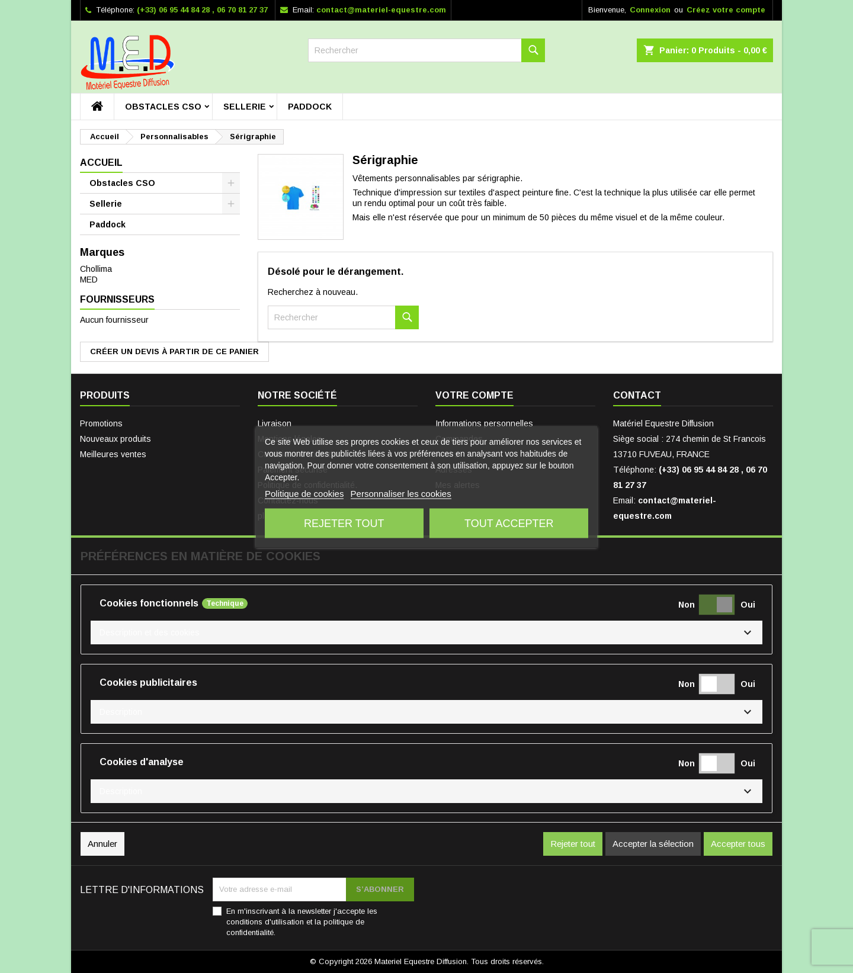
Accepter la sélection (653, 844)
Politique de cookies (304, 493)
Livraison (274, 423)
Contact (637, 395)
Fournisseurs (117, 299)
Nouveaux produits (115, 439)
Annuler (102, 844)
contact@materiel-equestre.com (381, 9)
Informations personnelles (484, 423)
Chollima (96, 269)
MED (89, 279)
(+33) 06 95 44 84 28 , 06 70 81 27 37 (202, 9)
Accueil (101, 163)
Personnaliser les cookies (401, 493)
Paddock (310, 106)
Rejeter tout (344, 523)
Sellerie (244, 106)
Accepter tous (738, 844)
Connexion (650, 9)
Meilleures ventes (113, 454)
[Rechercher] (426, 50)
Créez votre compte (726, 9)
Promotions (101, 423)
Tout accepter (508, 523)
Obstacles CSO (163, 106)
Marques (102, 252)
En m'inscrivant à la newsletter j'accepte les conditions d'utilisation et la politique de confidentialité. (301, 922)
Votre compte (474, 395)
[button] (426, 632)
